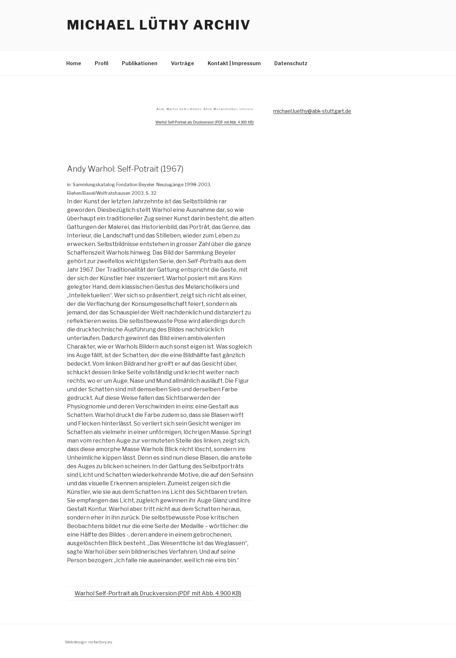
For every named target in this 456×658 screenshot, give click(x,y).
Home (73, 63)
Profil (101, 63)
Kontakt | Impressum (234, 63)
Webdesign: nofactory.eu (88, 641)
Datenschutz (290, 63)
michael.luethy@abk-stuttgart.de (312, 111)
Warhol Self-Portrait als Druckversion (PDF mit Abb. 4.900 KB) (157, 593)
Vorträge (182, 63)
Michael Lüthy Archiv (159, 25)
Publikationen (139, 63)
